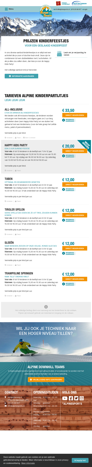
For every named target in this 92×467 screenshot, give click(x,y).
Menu (9, 9)
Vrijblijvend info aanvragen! (46, 379)
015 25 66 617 (14, 403)
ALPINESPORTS (72, 403)
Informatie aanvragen (21, 76)
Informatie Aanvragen (68, 120)
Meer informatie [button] (28, 463)
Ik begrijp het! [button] (80, 460)
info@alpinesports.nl (16, 406)
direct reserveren (75, 115)
